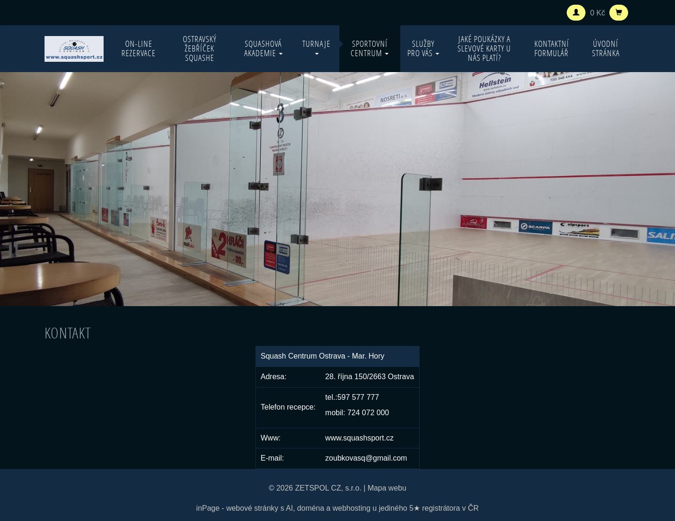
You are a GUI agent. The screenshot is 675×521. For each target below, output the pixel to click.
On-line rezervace (138, 48)
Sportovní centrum (370, 48)
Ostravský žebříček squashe (200, 48)
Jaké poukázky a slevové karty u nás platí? (484, 48)
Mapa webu (387, 488)
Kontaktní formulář (551, 48)
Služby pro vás (423, 48)
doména (310, 508)
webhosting (351, 508)
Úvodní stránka (606, 48)
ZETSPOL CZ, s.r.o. (328, 488)
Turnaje (316, 46)
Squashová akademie (263, 48)
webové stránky (252, 508)
